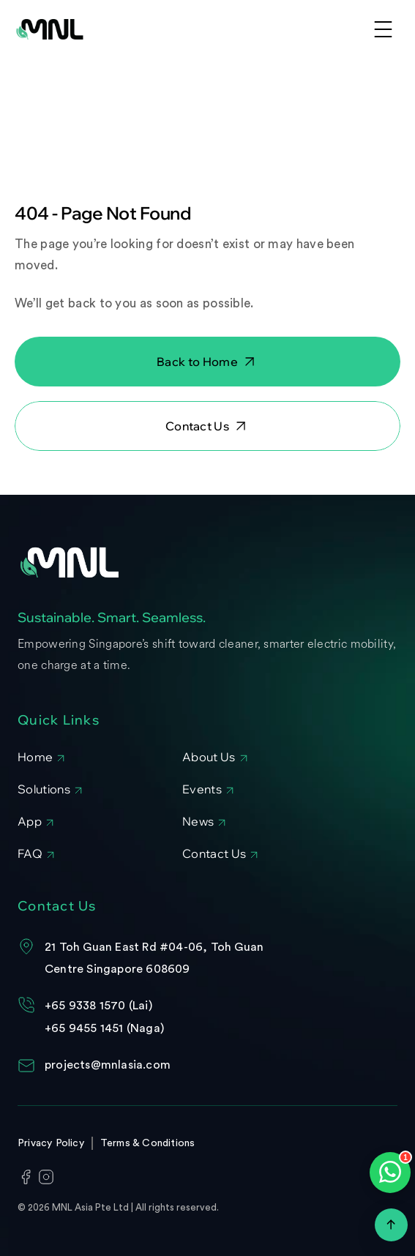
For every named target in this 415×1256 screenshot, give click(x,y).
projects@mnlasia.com (108, 1065)
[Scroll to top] (391, 1224)
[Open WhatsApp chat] (390, 1172)
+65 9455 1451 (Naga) (104, 1028)
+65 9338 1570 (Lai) (98, 1006)
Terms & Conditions (147, 1143)
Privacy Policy (51, 1143)
